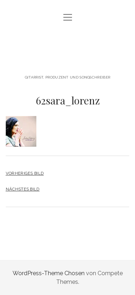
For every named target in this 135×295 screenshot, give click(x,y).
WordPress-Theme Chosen (49, 273)
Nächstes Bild (23, 189)
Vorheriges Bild (25, 173)
